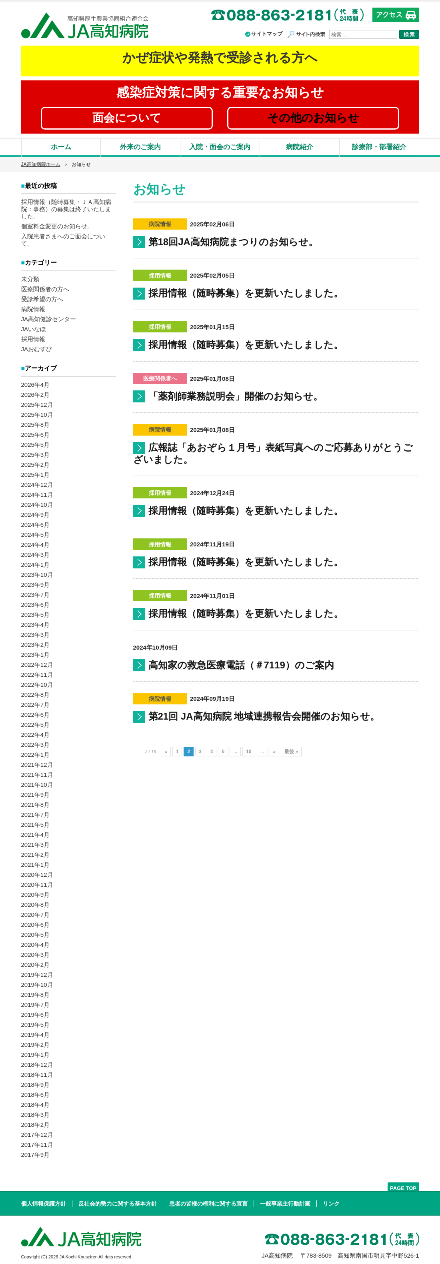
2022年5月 (35, 722)
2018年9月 (35, 1082)
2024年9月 (35, 512)
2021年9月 (35, 792)
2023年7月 (35, 592)
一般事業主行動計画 (285, 1201)
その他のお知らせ (313, 118)
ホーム (61, 147)
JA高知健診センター (48, 317)
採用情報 (33, 337)
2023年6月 (35, 602)
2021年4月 (35, 832)
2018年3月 (35, 1112)
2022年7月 (35, 702)
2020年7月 (35, 912)
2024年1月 (35, 562)
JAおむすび (36, 347)
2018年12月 (37, 1062)
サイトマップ (266, 34)
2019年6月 (35, 1012)
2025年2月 (35, 462)
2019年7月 (35, 1002)
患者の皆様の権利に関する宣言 (208, 1201)
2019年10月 (37, 982)
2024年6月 (35, 522)
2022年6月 (35, 712)
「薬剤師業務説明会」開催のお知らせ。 (235, 396)
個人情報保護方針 (43, 1201)
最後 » (291, 751)
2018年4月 (35, 1102)
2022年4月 (35, 732)
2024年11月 (37, 492)
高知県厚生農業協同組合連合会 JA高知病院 (84, 25)
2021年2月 (35, 852)
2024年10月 (37, 502)
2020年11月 (37, 882)
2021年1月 (35, 862)
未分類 (30, 277)
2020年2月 (35, 962)
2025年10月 (37, 412)
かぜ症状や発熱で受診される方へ (220, 57)
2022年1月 (35, 752)
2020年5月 (35, 932)
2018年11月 (37, 1072)
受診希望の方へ (42, 297)
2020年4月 (35, 942)
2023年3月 (35, 632)
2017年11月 (37, 1142)
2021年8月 (35, 802)
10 (248, 751)
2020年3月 (35, 952)
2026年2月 (35, 392)
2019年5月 (35, 1022)
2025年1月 (35, 472)
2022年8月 (35, 692)
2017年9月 (35, 1152)
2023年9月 (35, 582)
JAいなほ (33, 327)
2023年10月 (37, 572)
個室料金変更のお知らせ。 (57, 225)
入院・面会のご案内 (219, 147)
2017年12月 (37, 1132)
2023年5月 (35, 612)
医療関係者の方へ (45, 287)
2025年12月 (37, 402)
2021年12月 (37, 762)
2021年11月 (37, 772)
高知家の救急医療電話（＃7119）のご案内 (241, 665)
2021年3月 (35, 842)
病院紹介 (299, 147)
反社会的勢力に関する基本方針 (117, 1201)
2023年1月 (35, 652)
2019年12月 (37, 972)
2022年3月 (35, 742)
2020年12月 (37, 872)
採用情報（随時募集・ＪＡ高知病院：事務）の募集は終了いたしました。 (66, 208)
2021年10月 (37, 782)
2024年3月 (35, 552)
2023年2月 (35, 642)
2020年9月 (35, 892)
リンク (331, 1201)
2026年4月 (35, 382)
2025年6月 (35, 432)
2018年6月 (35, 1092)
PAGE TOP (403, 1186)
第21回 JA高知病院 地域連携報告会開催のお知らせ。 (264, 716)
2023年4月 (35, 622)
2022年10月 (37, 682)
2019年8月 (35, 992)
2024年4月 (35, 542)
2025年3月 (35, 452)
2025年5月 (35, 442)
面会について (126, 118)
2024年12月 (37, 482)
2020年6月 (35, 922)
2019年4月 (35, 1032)
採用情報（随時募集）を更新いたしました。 (245, 293)
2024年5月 (35, 532)
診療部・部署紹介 (379, 147)
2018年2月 (35, 1122)
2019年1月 (35, 1052)
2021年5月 (35, 822)
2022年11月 (37, 672)
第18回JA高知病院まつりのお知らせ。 (233, 241)
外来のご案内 (140, 147)
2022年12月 (37, 662)
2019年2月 (35, 1042)
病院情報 (33, 307)
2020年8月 (35, 902)
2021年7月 (35, 812)
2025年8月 (35, 422)
